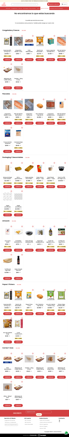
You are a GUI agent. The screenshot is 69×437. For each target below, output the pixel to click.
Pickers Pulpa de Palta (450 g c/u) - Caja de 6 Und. (61, 305)
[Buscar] (24, 4)
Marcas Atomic (45, 8)
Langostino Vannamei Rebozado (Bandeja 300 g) (29, 114)
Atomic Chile (43, 428)
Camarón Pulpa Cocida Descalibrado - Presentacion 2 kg (18, 142)
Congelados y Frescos (16, 8)
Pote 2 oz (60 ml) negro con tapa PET (61, 178)
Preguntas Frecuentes (10, 420)
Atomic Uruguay (43, 426)
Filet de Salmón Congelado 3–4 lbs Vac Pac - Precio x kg (61, 114)
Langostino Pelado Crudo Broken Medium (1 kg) (18, 51)
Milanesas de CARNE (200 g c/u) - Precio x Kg (7, 79)
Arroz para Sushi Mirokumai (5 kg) (7, 241)
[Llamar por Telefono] (61, 419)
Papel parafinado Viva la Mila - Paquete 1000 (7, 206)
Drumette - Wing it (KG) (50, 368)
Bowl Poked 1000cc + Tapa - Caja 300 (51, 178)
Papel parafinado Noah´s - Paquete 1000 (18, 206)
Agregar (7, 59)
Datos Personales (29, 424)
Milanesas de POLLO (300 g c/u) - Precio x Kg (18, 397)
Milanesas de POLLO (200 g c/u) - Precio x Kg (61, 368)
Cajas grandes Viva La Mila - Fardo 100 (29, 178)
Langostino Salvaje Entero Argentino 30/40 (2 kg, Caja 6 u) (51, 114)
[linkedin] (61, 421)
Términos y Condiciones (10, 422)
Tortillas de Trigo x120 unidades (8, 269)
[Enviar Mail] (61, 420)
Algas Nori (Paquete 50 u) (40, 241)
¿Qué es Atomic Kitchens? (46, 422)
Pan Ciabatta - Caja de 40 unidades (40, 114)
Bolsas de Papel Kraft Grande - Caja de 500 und (7, 178)
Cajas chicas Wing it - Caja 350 (40, 178)
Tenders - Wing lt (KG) (18, 79)
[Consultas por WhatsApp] (66, 433)
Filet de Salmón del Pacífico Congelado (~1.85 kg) (61, 51)
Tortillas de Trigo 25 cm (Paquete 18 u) (61, 241)
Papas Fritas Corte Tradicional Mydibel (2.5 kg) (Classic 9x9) (29, 305)
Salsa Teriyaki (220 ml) (18, 269)
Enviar (39, 414)
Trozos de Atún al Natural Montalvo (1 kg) (7, 142)
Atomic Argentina (44, 424)
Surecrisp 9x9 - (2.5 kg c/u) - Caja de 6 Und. (8, 51)
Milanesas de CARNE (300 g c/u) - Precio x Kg (40, 368)
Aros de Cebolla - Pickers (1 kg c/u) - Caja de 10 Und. (50, 305)
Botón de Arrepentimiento (11, 424)
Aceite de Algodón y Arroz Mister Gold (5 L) (50, 241)
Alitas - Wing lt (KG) (8, 397)
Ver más (24, 30)
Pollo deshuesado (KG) (29, 51)
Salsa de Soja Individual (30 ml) (29, 241)
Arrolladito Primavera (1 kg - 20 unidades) (18, 241)
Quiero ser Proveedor (45, 420)
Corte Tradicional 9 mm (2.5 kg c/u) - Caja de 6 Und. (18, 333)
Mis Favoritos (28, 422)
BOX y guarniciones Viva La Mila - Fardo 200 (18, 178)
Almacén (8, 8)
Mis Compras (28, 420)
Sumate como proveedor (56, 8)
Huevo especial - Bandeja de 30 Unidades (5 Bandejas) (50, 51)
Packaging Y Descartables (29, 8)
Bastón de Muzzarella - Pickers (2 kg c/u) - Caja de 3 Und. (40, 51)
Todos (38, 8)
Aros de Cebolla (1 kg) (7, 333)
